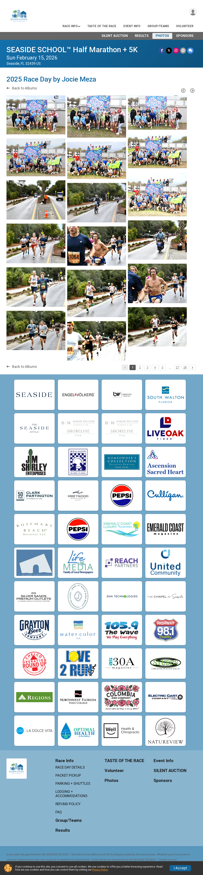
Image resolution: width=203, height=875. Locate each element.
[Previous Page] (183, 90)
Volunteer (184, 26)
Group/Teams (158, 26)
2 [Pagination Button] (140, 367)
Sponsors (184, 36)
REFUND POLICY (68, 804)
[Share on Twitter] (169, 50)
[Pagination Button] (192, 367)
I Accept (180, 868)
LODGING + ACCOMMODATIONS (71, 794)
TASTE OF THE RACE (101, 26)
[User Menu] (193, 12)
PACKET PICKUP (68, 775)
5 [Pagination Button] (162, 367)
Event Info (131, 26)
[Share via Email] (183, 50)
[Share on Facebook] (162, 50)
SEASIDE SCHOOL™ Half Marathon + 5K (72, 49)
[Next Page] (192, 90)
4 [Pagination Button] (155, 367)
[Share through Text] (190, 50)
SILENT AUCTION (115, 36)
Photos (162, 36)
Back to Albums (21, 88)
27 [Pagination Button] (177, 367)
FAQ (58, 812)
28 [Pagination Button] (185, 367)
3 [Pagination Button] (147, 367)
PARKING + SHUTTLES (72, 784)
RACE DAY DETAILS (70, 767)
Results (142, 36)
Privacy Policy (100, 869)
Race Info (70, 26)
